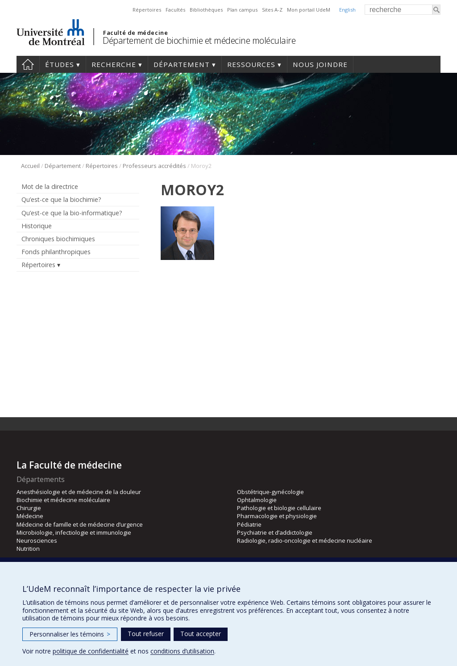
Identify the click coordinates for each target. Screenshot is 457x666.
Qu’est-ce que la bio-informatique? (71, 213)
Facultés (175, 9)
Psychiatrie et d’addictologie (274, 532)
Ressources (251, 64)
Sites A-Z (272, 9)
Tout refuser (146, 633)
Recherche (113, 64)
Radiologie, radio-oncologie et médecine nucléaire (304, 540)
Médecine (30, 516)
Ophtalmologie (257, 500)
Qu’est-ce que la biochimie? (61, 199)
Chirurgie (29, 508)
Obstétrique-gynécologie (270, 492)
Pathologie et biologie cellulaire (279, 508)
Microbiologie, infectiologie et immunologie (74, 532)
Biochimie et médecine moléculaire (63, 500)
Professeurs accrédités (154, 166)
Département (182, 64)
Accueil (28, 64)
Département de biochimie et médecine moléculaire (199, 40)
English (347, 9)
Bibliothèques (206, 9)
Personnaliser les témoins (69, 634)
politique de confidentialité (91, 651)
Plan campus (242, 9)
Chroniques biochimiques (58, 239)
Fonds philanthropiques (56, 251)
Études (59, 64)
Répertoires (147, 9)
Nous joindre (320, 64)
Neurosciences (37, 540)
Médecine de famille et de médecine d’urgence (80, 524)
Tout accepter (200, 633)
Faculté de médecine (135, 33)
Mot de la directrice (49, 186)
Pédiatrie (249, 524)
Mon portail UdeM (308, 9)
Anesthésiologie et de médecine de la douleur (79, 492)
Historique (36, 226)
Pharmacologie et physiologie (277, 516)
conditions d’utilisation (182, 651)
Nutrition (28, 549)
